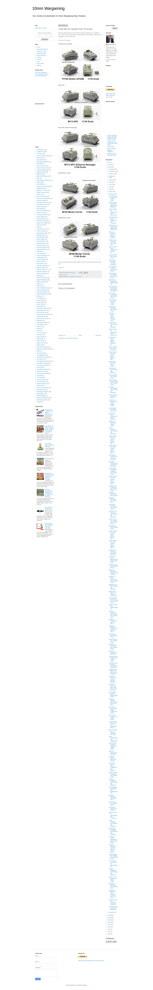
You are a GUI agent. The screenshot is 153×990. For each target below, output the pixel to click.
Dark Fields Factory (42, 204)
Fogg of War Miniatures (43, 223)
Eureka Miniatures (41, 218)
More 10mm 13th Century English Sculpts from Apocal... (113, 710)
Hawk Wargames (41, 237)
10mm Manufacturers (42, 49)
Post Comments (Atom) (72, 338)
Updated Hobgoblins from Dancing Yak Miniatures (113, 871)
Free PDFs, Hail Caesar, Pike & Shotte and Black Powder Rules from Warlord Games (49, 429)
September (112, 176)
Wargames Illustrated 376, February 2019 (113, 886)
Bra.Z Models (40, 184)
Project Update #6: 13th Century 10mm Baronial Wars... (113, 355)
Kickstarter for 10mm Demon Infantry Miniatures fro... (112, 341)
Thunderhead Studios (42, 365)
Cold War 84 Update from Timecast (113, 809)
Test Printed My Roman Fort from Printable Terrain (113, 600)
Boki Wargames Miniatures (44, 180)
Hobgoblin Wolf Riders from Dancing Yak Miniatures (113, 672)
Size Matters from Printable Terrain (113, 527)
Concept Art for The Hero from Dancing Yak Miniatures (113, 514)
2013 (109, 927)
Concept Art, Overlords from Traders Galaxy (113, 507)
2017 (109, 917)
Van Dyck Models (41, 381)
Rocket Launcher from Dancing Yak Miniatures (113, 430)
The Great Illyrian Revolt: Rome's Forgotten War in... (112, 316)
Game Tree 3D (41, 225)
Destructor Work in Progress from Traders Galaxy (113, 775)
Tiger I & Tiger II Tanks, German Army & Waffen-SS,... (113, 249)
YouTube (39, 59)
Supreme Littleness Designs (44, 349)
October (111, 173)
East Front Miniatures (41, 76)
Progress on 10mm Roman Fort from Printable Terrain (113, 579)
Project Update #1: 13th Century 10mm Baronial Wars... (113, 544)
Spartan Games (41, 343)
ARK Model (40, 164)
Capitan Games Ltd (42, 192)
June (110, 184)
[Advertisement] (45, 90)
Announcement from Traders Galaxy (113, 256)
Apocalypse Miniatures (43, 162)
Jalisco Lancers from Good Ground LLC (113, 348)
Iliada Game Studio (42, 245)
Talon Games (40, 353)
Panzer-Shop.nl (41, 302)
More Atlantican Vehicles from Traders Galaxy (113, 198)
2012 (109, 929)
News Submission (41, 55)
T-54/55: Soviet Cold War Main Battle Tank (113, 242)
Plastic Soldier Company (43, 314)
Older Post (98, 335)
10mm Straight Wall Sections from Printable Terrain (113, 856)
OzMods (39, 296)
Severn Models (41, 337)
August (111, 180)
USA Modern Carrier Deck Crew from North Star (113, 457)
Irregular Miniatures (42, 247)
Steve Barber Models (42, 347)
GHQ (38, 227)
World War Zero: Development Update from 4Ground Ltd (113, 227)
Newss (38, 284)
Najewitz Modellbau (42, 280)
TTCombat (39, 377)
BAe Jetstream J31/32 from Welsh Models (49, 509)
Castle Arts (39, 194)
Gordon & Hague (41, 231)
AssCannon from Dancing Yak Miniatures (113, 908)
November (112, 171)
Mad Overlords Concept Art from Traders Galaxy (113, 275)
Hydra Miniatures (41, 241)
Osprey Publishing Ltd (42, 294)
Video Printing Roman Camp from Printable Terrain (113, 382)
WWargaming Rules (42, 400)
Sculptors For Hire (41, 51)
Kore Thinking (40, 253)
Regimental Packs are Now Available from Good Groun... (112, 894)
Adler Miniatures (41, 160)
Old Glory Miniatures (42, 290)
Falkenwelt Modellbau (42, 220)
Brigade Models (41, 188)
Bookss (39, 182)
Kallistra (39, 251)
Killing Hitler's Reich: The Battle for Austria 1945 (113, 593)
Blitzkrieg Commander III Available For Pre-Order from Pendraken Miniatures (49, 493)
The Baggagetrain (41, 355)
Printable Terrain (41, 316)
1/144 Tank (40, 153)
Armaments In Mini (42, 166)
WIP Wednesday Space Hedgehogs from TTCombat (113, 220)
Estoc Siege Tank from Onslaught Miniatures (112, 262)
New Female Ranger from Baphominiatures (113, 282)
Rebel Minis (40, 320)
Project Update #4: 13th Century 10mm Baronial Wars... (113, 449)
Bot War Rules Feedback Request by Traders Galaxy (112, 746)
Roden (38, 330)
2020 (109, 165)
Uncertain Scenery (42, 379)
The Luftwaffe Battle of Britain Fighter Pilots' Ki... (113, 694)
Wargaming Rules (41, 53)
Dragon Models (41, 206)
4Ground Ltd (40, 157)
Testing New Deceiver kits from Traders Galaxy (113, 646)
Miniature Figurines (42, 273)
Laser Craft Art (40, 261)
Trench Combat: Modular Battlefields (111, 150)
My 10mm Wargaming (41, 72)
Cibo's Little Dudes (42, 196)
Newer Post (62, 335)
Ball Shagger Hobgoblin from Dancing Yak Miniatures (113, 831)
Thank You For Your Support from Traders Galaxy (113, 521)
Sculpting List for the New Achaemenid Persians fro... (113, 665)
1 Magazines (40, 151)
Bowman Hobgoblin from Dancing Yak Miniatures (113, 782)
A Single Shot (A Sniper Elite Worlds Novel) (112, 143)
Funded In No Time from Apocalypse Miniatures (112, 552)
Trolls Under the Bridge (43, 373)
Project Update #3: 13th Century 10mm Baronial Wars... (113, 480)
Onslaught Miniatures (42, 292)
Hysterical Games (41, 243)
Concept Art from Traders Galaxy (113, 635)
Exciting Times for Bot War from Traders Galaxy (113, 488)
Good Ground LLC (41, 229)
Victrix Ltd (39, 385)
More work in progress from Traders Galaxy (113, 717)
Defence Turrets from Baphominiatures (113, 607)
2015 (109, 922)
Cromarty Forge (41, 200)
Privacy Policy (40, 63)
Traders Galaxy (41, 371)
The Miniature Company (43, 357)
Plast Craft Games (41, 312)
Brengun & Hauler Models (43, 186)
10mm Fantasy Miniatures (43, 155)
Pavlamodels (40, 306)
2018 (109, 915)
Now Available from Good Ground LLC (113, 409)
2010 (109, 934)
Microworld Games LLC (43, 269)
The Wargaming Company (44, 361)
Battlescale (40, 174)
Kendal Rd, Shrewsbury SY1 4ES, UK (73, 276)
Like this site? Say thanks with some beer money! (110, 95)
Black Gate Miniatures (42, 176)
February (111, 194)
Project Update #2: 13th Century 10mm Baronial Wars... (113, 534)
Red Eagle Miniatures (42, 322)
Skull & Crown (40, 341)
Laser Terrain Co (41, 263)
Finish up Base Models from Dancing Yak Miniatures (113, 205)
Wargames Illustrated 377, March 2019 (112, 500)
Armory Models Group (42, 168)
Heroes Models (41, 239)
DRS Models (40, 208)
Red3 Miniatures (41, 324)
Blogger (85, 985)
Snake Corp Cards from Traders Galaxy (112, 423)
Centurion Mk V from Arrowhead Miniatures (113, 902)
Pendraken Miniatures (42, 308)
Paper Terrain (40, 304)
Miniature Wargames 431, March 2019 (112, 797)
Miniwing (39, 275)
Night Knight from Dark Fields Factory (112, 364)
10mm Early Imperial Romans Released (49, 445)
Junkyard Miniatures (42, 249)
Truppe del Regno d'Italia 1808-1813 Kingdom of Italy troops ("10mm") (112, 137)
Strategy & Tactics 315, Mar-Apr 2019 (113, 494)
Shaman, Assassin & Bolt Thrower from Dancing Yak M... (113, 614)
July (110, 182)
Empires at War (41, 212)
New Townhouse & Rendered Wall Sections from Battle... (113, 289)
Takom (38, 351)
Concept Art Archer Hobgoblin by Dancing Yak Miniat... (113, 839)
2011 (109, 931)
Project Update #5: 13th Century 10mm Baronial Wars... (113, 439)
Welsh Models (40, 393)
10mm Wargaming (48, 8)
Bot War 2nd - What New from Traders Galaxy (113, 308)
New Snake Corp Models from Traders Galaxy (113, 295)
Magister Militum (41, 267)
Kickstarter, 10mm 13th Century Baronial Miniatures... (113, 679)
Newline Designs (41, 282)
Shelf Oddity (40, 339)
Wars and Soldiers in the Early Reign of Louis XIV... (112, 235)
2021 (109, 162)
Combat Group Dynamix (43, 198)
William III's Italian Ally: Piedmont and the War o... (113, 572)
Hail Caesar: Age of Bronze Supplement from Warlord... (113, 766)
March (111, 191)
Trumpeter (39, 375)
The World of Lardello (42, 363)
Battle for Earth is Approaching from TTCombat (113, 815)
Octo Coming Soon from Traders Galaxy (112, 302)
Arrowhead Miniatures (42, 170)
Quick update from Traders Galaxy (113, 803)
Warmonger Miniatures (43, 391)
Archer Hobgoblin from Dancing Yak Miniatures (113, 823)
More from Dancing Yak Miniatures (113, 652)
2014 (109, 924)
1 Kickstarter (40, 149)
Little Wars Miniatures (42, 265)
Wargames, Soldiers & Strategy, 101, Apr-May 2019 (113, 629)
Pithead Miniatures (42, 310)
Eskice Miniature (41, 216)
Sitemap (39, 65)
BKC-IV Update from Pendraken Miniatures (113, 732)
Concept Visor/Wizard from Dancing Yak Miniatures (113, 389)
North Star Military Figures (44, 288)
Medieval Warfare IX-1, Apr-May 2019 (113, 621)
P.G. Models (40, 298)
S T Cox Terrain (41, 332)
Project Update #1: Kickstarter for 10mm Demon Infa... (113, 332)
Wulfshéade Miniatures (43, 397)
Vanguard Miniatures (42, 383)
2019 (109, 167)
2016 (109, 920)
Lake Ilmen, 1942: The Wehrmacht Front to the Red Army (112, 687)
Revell (38, 328)
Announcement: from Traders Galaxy (113, 641)
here (59, 264)
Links (38, 61)
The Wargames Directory (41, 74)
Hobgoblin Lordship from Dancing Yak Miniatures (113, 464)
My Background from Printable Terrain (113, 566)
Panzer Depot (40, 300)
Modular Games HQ (42, 277)
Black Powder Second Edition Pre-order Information (49, 526)
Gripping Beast (41, 235)
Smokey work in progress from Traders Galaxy (113, 658)
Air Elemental (110, 146)
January (111, 912)
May (110, 187)
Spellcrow (39, 345)
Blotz (38, 178)
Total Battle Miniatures (42, 369)
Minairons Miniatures (42, 271)
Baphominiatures (41, 172)
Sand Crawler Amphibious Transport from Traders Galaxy (113, 471)
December (112, 169)
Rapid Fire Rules (49, 458)
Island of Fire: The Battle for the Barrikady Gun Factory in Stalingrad (49, 476)
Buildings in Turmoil (42, 190)
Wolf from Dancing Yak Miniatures (113, 753)
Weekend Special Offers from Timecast (112, 758)
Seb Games (40, 334)
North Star (39, 286)
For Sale (39, 57)
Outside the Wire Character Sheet (111, 154)
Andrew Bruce (112, 44)
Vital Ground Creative (42, 387)
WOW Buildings (41, 395)
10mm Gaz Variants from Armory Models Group (113, 403)
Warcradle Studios (41, 389)
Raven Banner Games (43, 318)
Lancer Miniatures (41, 255)
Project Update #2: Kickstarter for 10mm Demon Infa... (113, 212)
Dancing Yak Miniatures (43, 202)
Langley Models (41, 257)
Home (80, 335)
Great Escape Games (42, 233)
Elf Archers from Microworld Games (113, 396)
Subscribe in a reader (41, 28)
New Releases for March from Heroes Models (113, 269)
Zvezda (39, 402)
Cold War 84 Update (64, 40)
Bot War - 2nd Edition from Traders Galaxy (113, 879)
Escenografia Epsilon (42, 214)
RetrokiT (39, 326)
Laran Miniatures (41, 259)
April (110, 189)
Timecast (61, 267)
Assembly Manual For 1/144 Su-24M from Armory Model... (112, 848)
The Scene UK (40, 359)
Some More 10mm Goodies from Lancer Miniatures (113, 416)
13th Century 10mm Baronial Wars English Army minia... (113, 559)
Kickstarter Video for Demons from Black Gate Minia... (113, 702)
